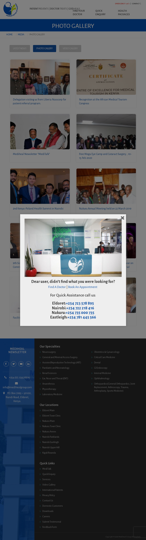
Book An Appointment (83, 287)
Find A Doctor (57, 287)
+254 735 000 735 (80, 313)
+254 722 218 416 (80, 308)
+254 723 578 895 (80, 303)
